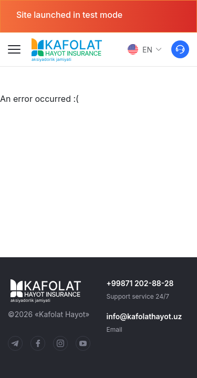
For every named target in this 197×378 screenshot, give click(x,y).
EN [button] (145, 49)
